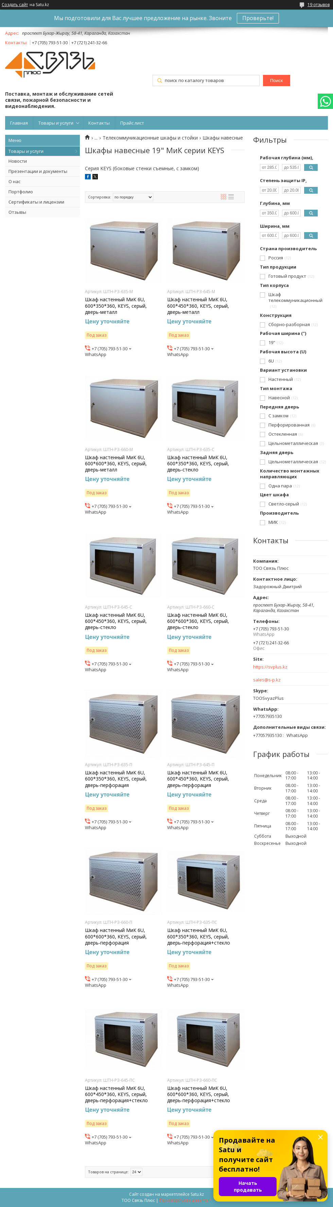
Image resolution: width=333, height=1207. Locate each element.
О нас (14, 181)
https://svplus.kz (270, 667)
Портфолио (20, 192)
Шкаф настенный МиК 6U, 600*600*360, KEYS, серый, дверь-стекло (198, 621)
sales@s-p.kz (267, 680)
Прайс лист (132, 123)
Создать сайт (15, 4)
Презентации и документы (37, 171)
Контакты (99, 123)
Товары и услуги (55, 123)
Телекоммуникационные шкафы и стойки (150, 138)
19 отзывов (319, 4)
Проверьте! (258, 18)
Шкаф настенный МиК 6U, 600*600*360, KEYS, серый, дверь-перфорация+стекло (198, 1094)
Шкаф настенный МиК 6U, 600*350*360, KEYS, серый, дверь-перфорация (116, 779)
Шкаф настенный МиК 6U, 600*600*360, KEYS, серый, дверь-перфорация (116, 936)
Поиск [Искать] (276, 80)
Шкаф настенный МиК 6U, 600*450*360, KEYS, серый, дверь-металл (198, 305)
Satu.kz (197, 1194)
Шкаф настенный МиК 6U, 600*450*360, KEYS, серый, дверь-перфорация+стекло (116, 1094)
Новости (17, 161)
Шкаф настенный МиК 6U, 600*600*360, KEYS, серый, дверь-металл (116, 463)
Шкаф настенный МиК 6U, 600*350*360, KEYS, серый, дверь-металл (116, 305)
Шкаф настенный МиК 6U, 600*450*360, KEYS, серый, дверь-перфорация (198, 779)
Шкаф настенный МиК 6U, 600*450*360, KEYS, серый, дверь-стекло (116, 621)
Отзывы (17, 212)
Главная (19, 123)
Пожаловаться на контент (185, 1200)
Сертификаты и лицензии (36, 202)
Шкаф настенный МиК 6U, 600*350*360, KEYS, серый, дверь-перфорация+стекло (198, 936)
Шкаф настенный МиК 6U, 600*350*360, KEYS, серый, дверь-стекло (198, 463)
